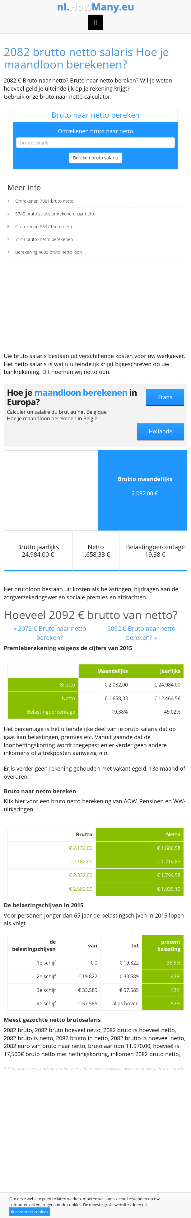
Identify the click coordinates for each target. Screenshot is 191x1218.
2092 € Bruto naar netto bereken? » (141, 633)
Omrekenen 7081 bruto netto (44, 201)
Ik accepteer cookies (29, 1212)
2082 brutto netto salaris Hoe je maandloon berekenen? (86, 58)
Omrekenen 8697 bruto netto (44, 226)
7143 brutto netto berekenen (44, 239)
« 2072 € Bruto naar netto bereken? (49, 633)
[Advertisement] (95, 305)
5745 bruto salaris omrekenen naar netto (55, 214)
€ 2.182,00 (80, 861)
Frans (165, 397)
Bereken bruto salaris (95, 158)
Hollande (160, 431)
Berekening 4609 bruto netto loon (48, 252)
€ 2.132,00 (80, 848)
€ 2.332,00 (80, 875)
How (95, 7)
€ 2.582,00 (80, 888)
